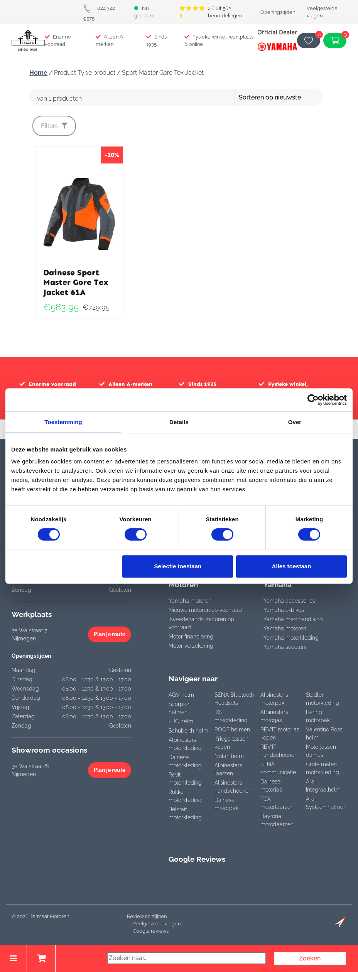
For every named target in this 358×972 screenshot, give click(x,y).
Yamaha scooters (285, 647)
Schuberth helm (188, 731)
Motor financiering (191, 636)
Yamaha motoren (190, 601)
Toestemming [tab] (63, 422)
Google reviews (151, 931)
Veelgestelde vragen (157, 924)
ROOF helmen (232, 729)
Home (38, 72)
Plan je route (109, 634)
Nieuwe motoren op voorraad (205, 610)
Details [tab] (179, 422)
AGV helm (181, 695)
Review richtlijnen (147, 916)
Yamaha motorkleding (291, 638)
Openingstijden (277, 12)
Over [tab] (295, 422)
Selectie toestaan (178, 566)
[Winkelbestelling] (291, 97)
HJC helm (181, 721)
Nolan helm (229, 756)
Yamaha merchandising (293, 619)
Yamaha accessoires (289, 601)
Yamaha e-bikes (283, 610)
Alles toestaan (291, 566)
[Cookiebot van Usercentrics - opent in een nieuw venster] (313, 400)
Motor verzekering (191, 646)
